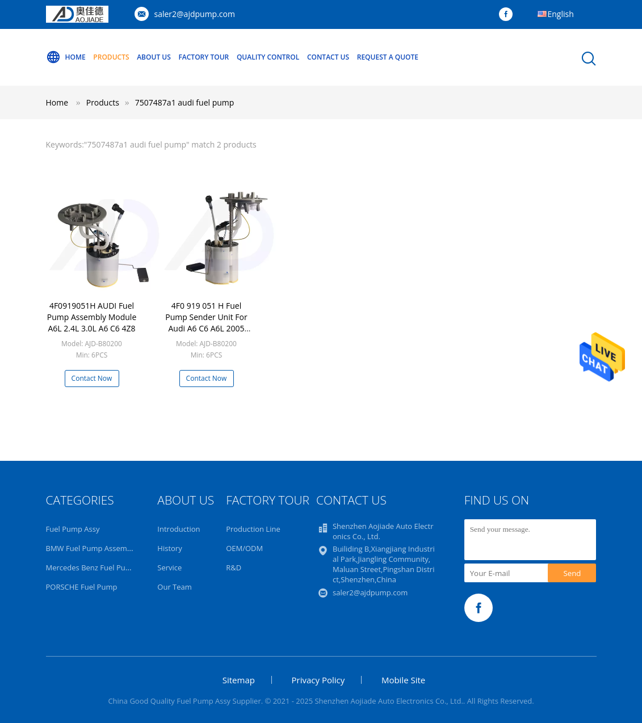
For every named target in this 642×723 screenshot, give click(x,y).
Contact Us (328, 57)
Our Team (174, 587)
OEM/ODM (244, 548)
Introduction (178, 529)
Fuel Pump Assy (73, 529)
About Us (154, 57)
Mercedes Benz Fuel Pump (91, 567)
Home (66, 57)
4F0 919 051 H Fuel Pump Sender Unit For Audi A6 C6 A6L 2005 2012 (206, 322)
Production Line (253, 529)
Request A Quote (387, 57)
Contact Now (92, 378)
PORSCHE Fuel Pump (82, 587)
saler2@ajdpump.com (194, 14)
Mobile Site (403, 680)
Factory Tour (203, 57)
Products (111, 57)
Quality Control (268, 57)
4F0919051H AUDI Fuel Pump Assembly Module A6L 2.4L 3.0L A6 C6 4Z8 (92, 317)
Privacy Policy (318, 680)
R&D (233, 567)
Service (169, 567)
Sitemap (239, 680)
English (561, 14)
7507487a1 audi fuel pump (184, 102)
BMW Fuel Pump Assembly (91, 548)
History (169, 548)
